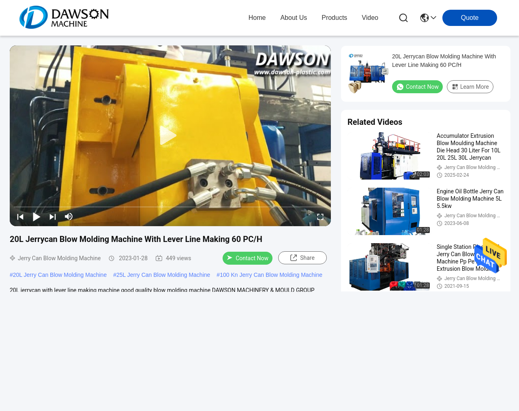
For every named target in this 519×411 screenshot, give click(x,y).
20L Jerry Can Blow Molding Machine (60, 275)
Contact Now (247, 258)
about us (293, 17)
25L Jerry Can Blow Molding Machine (163, 275)
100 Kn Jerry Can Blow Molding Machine (271, 275)
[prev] (20, 216)
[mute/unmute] (69, 216)
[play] (170, 136)
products (334, 17)
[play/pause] (36, 216)
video (370, 17)
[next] (53, 216)
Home (257, 17)
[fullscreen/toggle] (320, 216)
